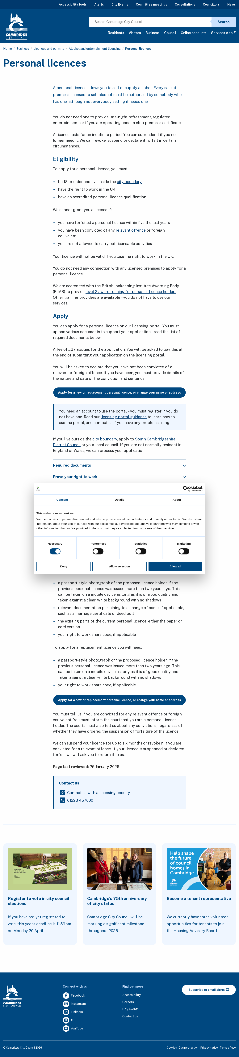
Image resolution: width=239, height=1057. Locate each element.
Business (152, 33)
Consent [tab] (62, 499)
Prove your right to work (75, 476)
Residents (116, 33)
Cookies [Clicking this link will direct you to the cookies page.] (172, 1047)
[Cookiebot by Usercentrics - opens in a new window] (186, 488)
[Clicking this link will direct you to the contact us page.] (130, 1016)
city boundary (129, 181)
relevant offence (131, 230)
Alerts (99, 4)
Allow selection (119, 566)
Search (224, 22)
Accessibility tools (73, 4)
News (231, 4)
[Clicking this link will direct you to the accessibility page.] (131, 995)
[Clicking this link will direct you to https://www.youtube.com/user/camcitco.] (73, 1028)
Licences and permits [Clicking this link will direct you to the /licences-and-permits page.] (49, 48)
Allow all (175, 566)
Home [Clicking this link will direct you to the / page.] (7, 48)
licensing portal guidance (124, 417)
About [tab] (177, 499)
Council (170, 33)
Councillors (211, 4)
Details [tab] (119, 499)
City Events (119, 4)
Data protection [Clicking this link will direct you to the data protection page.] (188, 1047)
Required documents (72, 465)
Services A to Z (223, 33)
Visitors (135, 33)
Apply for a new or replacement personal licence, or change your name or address (119, 392)
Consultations (185, 4)
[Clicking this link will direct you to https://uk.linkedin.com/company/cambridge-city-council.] (73, 1012)
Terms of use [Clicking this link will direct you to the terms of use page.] (228, 1047)
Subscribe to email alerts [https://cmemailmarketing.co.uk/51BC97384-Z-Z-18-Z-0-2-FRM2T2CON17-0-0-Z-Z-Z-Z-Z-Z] (209, 989)
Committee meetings (151, 4)
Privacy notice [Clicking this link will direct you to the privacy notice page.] (209, 1047)
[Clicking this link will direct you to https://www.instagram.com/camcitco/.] (74, 1004)
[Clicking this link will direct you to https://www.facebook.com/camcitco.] (74, 995)
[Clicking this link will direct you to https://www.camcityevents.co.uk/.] (130, 1009)
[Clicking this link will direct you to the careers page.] (128, 1002)
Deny (63, 566)
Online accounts (194, 33)
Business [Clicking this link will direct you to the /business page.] (22, 48)
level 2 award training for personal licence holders (131, 291)
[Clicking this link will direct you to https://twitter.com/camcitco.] (68, 1020)
